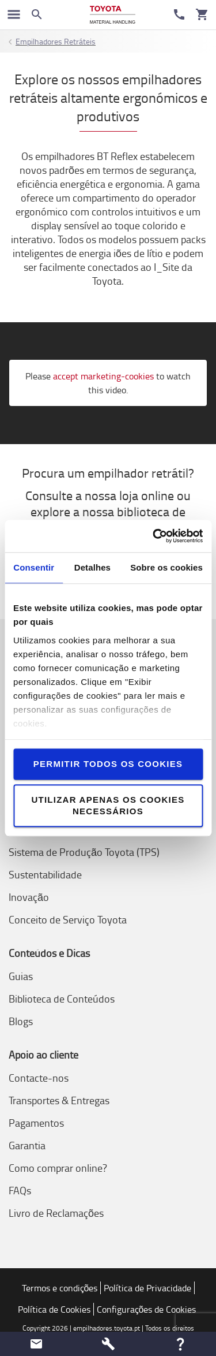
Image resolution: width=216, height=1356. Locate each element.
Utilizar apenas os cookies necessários (107, 805)
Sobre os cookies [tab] (166, 567)
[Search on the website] (36, 14)
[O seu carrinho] (202, 14)
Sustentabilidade (45, 874)
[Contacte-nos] (179, 14)
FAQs (20, 1190)
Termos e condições (60, 1288)
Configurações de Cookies (146, 1309)
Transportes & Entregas (59, 1100)
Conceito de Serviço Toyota (68, 919)
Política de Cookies (54, 1309)
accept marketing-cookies (103, 376)
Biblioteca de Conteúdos (62, 998)
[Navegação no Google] (13, 14)
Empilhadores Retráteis (56, 41)
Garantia (27, 1145)
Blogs (21, 1021)
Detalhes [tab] (92, 567)
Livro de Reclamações (56, 1213)
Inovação (29, 897)
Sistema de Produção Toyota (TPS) (84, 852)
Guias (21, 976)
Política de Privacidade (147, 1288)
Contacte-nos (39, 1078)
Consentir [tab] (33, 567)
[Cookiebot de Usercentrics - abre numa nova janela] (154, 535)
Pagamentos (36, 1123)
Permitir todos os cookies (108, 764)
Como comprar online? (58, 1168)
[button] (36, 1344)
